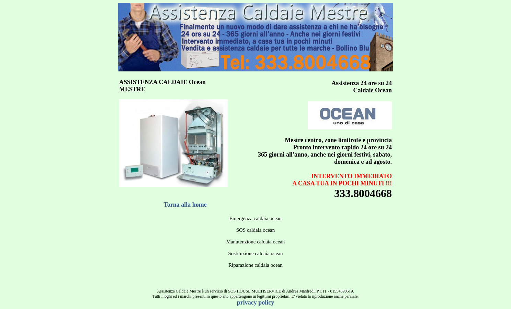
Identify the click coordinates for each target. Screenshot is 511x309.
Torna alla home (185, 204)
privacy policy (255, 302)
